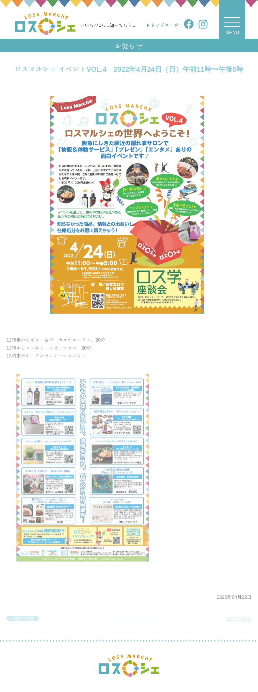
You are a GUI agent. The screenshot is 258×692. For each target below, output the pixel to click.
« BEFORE (22, 620)
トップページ (165, 25)
